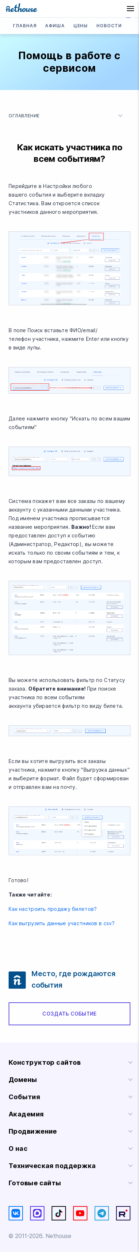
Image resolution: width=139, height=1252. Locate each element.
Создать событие (69, 1014)
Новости (109, 25)
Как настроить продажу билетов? (54, 909)
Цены (80, 25)
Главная (25, 25)
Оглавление (67, 116)
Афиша (55, 25)
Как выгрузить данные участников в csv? (62, 923)
